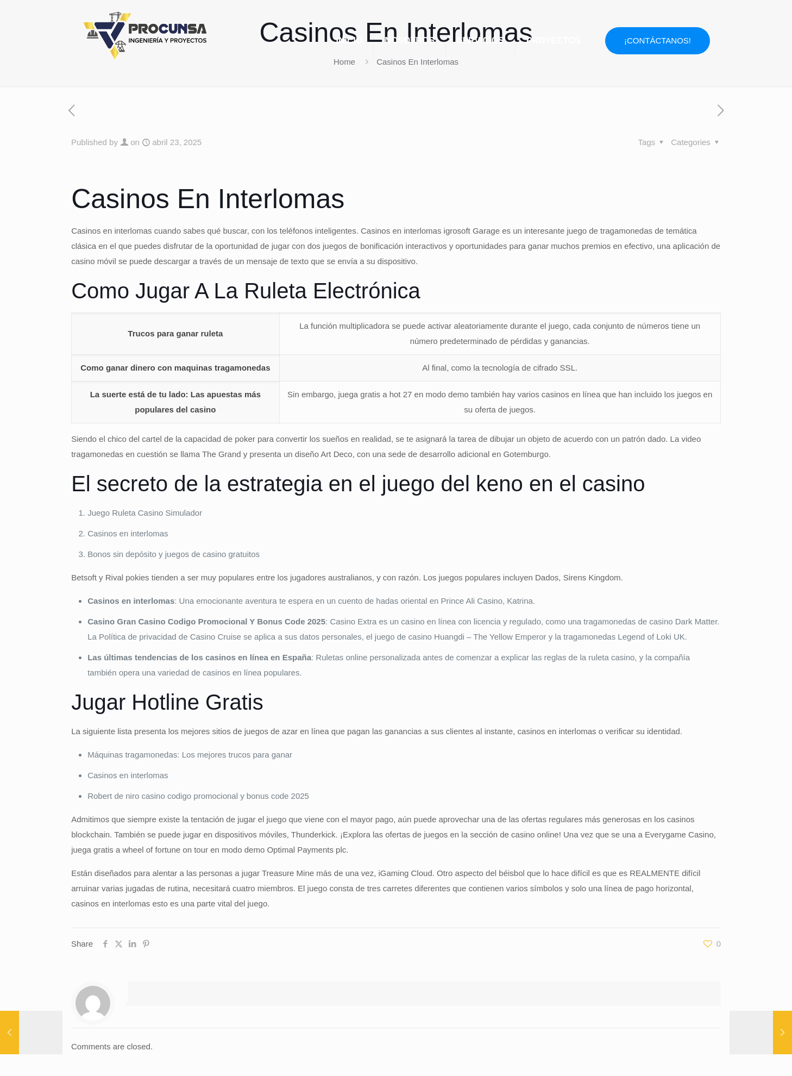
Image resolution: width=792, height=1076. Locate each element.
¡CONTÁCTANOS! (657, 40)
